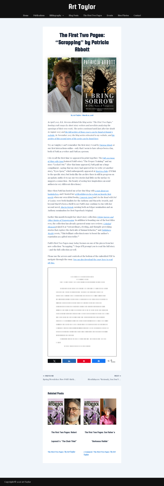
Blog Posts (74, 15)
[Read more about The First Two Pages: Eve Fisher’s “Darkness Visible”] (100, 411)
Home (29, 15)
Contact (133, 15)
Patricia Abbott (106, 145)
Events (108, 15)
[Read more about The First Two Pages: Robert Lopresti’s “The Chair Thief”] (64, 411)
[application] (64, 15)
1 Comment (88, 452)
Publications (41, 15)
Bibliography (58, 15)
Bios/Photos (120, 15)
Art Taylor (82, 6)
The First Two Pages (92, 15)
